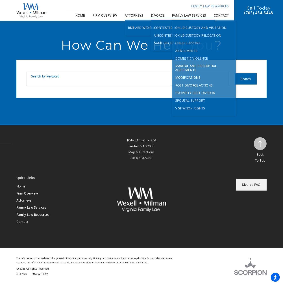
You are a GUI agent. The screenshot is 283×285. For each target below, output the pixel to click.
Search (246, 79)
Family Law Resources (210, 6)
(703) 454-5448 (258, 13)
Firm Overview (27, 193)
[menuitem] (80, 15)
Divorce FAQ (251, 184)
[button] (275, 277)
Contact (22, 221)
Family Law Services (31, 207)
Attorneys (23, 200)
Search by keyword (45, 76)
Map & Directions (141, 152)
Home (20, 186)
